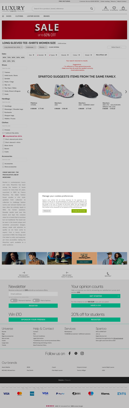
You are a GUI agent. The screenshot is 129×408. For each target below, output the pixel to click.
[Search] (91, 8)
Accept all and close (79, 211)
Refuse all (47, 211)
